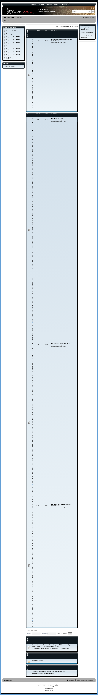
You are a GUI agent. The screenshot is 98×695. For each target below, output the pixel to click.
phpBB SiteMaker (49, 688)
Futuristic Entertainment (87, 32)
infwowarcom (9, 66)
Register (34, 631)
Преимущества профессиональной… (62, 39)
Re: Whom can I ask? (57, 118)
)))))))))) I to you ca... (11, 58)
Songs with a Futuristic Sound (32, 309)
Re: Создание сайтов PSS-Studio (60, 343)
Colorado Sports (32, 354)
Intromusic (32, 264)
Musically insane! (32, 130)
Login (27, 631)
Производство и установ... (13, 34)
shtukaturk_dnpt (49, 673)
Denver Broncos (32, 493)
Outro (32, 272)
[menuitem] (14, 17)
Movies (32, 623)
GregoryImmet (56, 120)
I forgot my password (62, 633)
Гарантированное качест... (13, 46)
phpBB (43, 684)
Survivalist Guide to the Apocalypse (87, 36)
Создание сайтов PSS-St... (14, 37)
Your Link (33, 4)
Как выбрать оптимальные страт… (61, 504)
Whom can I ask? (11, 31)
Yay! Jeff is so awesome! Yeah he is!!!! (32, 62)
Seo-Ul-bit (55, 40)
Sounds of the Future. (32, 284)
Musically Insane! (85, 28)
